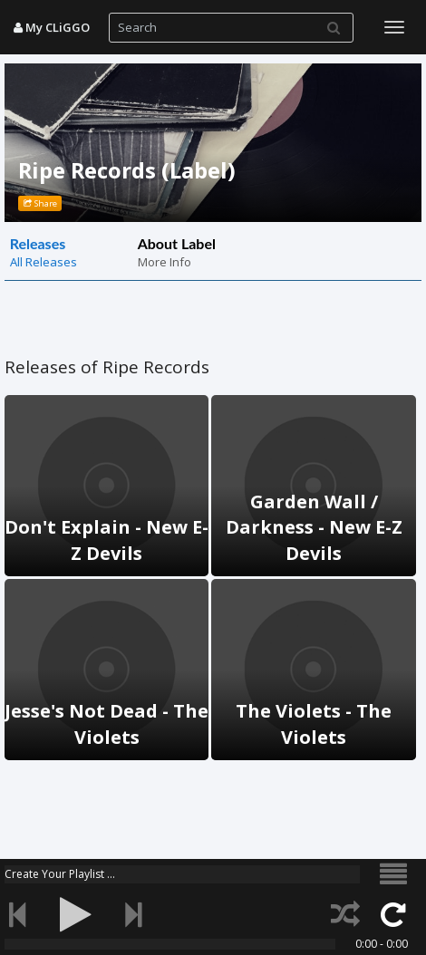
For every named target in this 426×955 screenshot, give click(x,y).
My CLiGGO (52, 27)
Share (40, 203)
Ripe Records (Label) (127, 170)
